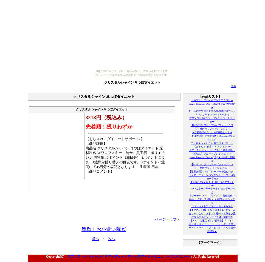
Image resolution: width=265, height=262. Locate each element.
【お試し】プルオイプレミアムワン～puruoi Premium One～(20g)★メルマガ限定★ (212, 104)
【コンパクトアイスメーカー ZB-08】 (212, 206)
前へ (95, 239)
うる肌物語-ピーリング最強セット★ (212, 132)
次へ (111, 239)
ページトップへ (167, 219)
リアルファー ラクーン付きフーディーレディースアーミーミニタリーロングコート (128, 256)
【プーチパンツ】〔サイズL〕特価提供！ (212, 150)
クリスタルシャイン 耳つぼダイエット (132, 82)
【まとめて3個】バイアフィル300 (211, 146)
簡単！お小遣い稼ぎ (103, 229)
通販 (233, 86)
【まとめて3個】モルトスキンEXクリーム (212, 210)
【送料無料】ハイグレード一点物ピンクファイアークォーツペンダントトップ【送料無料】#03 (212, 175)
